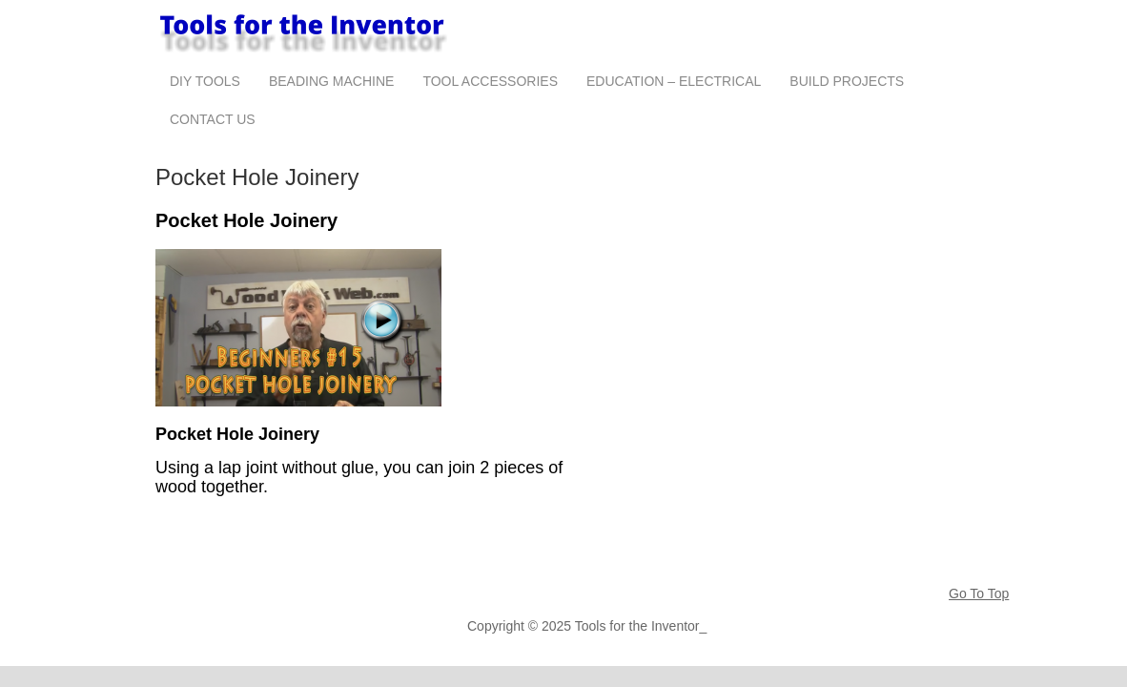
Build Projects (846, 81)
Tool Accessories (490, 81)
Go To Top (979, 593)
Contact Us (213, 119)
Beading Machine (331, 81)
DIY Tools (205, 81)
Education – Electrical (673, 81)
